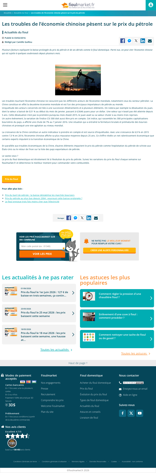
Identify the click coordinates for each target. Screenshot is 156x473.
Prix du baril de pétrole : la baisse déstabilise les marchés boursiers (39, 195)
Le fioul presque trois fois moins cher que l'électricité (32, 201)
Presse (44, 388)
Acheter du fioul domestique (95, 383)
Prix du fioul (86, 388)
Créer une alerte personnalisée (109, 250)
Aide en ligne (130, 395)
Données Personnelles (97, 461)
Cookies (114, 461)
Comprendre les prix (52, 400)
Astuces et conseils (90, 412)
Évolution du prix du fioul (93, 394)
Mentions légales (78, 461)
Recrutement (48, 394)
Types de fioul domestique (94, 400)
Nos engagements (50, 383)
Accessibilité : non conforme (132, 461)
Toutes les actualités (54, 352)
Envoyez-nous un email (135, 389)
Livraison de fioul (89, 417)
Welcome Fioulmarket (53, 406)
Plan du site (47, 412)
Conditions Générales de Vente (25, 461)
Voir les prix (42, 254)
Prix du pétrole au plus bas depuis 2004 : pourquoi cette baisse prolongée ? (43, 198)
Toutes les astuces (134, 353)
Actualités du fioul (16, 32)
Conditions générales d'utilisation (54, 461)
